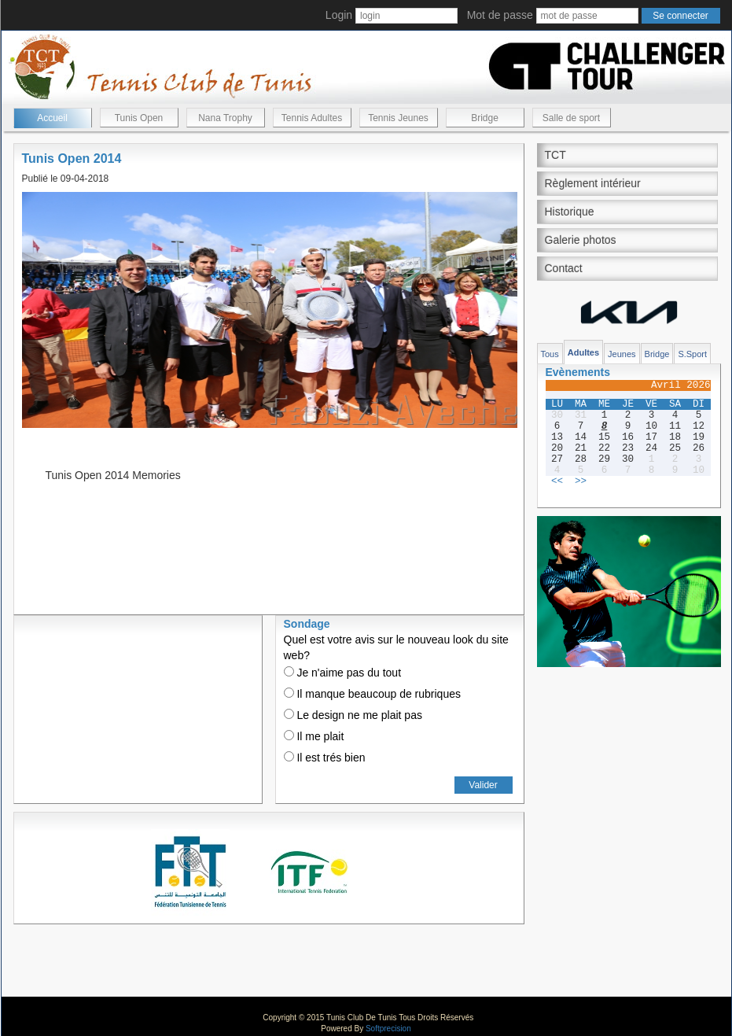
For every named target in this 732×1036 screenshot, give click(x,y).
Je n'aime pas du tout (343, 672)
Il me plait (314, 736)
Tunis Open (139, 118)
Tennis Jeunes (398, 118)
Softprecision (388, 1028)
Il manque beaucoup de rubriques (372, 694)
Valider (483, 785)
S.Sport (692, 354)
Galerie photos (580, 240)
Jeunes (621, 354)
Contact (564, 268)
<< (557, 481)
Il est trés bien (325, 757)
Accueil (52, 118)
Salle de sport (571, 118)
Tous (550, 354)
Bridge (484, 118)
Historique (569, 211)
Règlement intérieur (593, 183)
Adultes (583, 352)
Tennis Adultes (311, 118)
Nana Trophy (225, 118)
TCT (555, 155)
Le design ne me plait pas (353, 715)
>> (581, 481)
